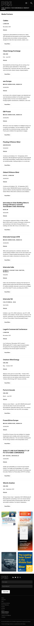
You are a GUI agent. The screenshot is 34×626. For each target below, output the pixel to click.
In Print (3, 608)
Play (2, 601)
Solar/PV (3, 599)
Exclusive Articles (5, 603)
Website (5, 30)
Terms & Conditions (6, 615)
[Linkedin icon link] (13, 577)
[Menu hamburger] (26, 3)
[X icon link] (20, 577)
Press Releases (5, 605)
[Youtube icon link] (15, 577)
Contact (3, 617)
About (2, 610)
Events (3, 606)
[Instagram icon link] (17, 577)
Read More (7, 43)
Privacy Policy (4, 613)
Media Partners (5, 611)
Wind (2, 598)
